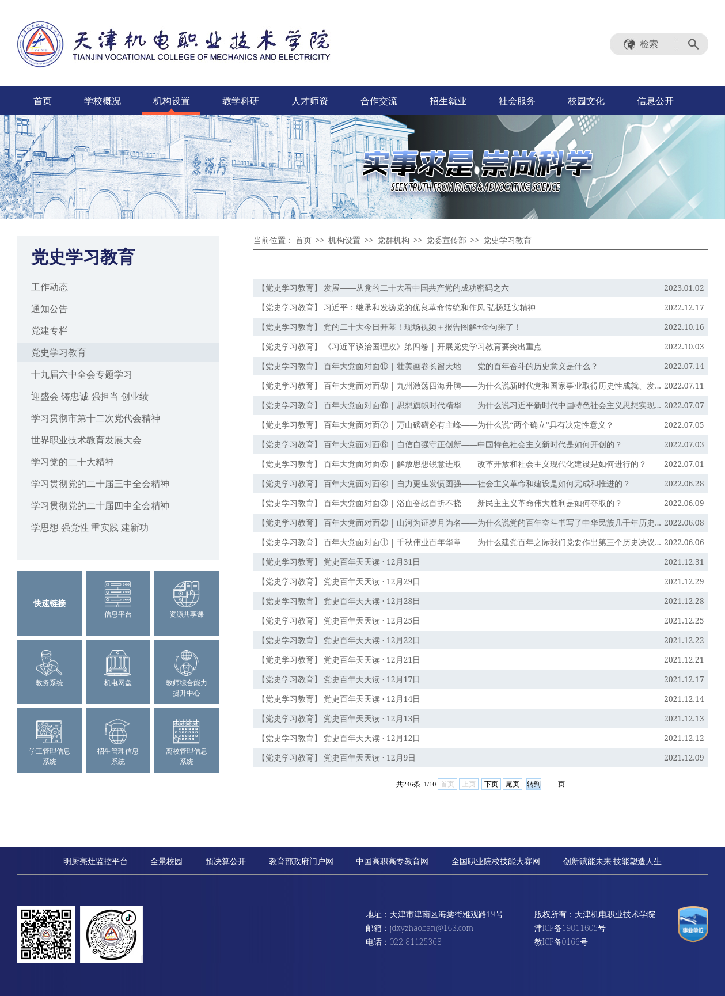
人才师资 (309, 100)
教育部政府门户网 (301, 861)
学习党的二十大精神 (72, 461)
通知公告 (49, 308)
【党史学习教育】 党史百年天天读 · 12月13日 (339, 718)
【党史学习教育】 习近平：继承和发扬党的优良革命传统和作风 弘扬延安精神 (396, 307)
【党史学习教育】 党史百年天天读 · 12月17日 (339, 679)
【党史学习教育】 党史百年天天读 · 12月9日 (336, 757)
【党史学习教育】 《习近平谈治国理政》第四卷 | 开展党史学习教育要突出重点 (399, 346)
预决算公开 (226, 861)
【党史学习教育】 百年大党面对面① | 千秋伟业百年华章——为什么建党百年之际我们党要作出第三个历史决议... (459, 542)
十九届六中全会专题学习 (81, 374)
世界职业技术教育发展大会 (86, 440)
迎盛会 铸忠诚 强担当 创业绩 (90, 396)
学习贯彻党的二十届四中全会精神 (100, 505)
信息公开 (655, 100)
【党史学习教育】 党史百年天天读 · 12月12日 (339, 737)
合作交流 (378, 100)
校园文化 (586, 100)
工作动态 (49, 286)
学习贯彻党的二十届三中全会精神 (100, 483)
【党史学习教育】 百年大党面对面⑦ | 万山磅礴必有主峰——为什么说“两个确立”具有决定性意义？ (435, 424)
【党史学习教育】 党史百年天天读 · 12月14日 (339, 698)
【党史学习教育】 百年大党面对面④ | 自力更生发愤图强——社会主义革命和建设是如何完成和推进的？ (444, 483)
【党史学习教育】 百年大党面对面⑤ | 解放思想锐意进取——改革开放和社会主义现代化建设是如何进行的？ (452, 463)
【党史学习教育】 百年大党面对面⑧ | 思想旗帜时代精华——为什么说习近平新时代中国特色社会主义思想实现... (459, 405)
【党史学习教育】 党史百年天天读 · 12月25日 (339, 620)
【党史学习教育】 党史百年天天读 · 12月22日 (339, 639)
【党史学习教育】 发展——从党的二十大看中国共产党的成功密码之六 (383, 287)
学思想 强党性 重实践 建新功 (90, 527)
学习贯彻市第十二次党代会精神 (95, 418)
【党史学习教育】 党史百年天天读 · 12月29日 (339, 581)
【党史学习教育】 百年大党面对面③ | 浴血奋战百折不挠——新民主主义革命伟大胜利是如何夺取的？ (440, 502)
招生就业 (448, 100)
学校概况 (102, 100)
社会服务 (517, 100)
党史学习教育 (58, 352)
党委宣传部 (446, 239)
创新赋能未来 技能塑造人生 (612, 861)
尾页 (512, 784)
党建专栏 (49, 330)
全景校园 (166, 861)
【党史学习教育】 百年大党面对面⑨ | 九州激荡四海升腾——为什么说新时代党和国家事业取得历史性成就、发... (459, 385)
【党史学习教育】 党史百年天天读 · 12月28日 (339, 600)
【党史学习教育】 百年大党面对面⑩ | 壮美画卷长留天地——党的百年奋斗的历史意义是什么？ (428, 365)
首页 (42, 100)
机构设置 (171, 100)
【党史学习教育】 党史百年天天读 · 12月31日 (339, 561)
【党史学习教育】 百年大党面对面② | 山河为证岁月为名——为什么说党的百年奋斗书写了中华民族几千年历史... (459, 522)
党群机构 (393, 239)
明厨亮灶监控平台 (95, 861)
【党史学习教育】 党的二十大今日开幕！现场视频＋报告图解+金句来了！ (389, 326)
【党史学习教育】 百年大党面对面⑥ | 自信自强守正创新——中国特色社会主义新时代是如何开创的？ (440, 444)
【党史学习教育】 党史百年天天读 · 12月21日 (339, 659)
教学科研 (240, 100)
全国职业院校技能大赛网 (495, 861)
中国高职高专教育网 (392, 861)
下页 (491, 784)
